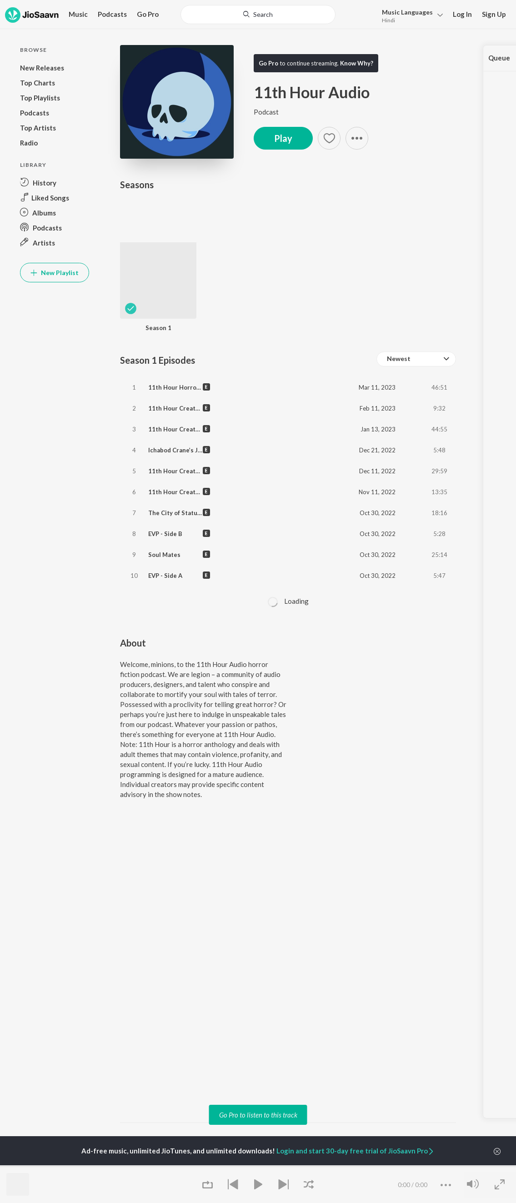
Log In (462, 14)
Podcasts (112, 14)
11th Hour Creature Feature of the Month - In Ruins (222, 492)
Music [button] (78, 14)
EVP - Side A (165, 575)
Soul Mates (164, 554)
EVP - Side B (165, 533)
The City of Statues (176, 512)
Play (283, 138)
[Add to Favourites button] (329, 138)
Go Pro (148, 14)
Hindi (388, 20)
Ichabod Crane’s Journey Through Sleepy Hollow (217, 450)
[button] (357, 138)
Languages (407, 12)
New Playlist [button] (54, 272)
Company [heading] (422, 1166)
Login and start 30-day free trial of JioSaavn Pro (355, 1151)
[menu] (410, 15)
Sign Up (494, 14)
